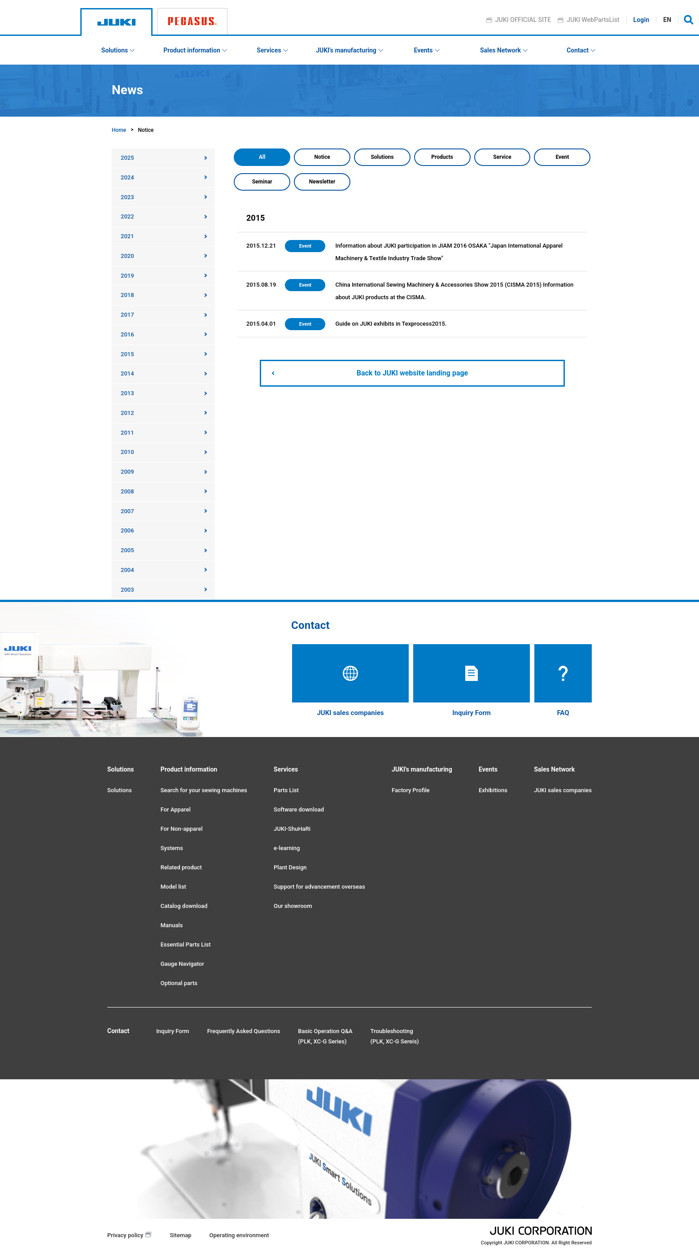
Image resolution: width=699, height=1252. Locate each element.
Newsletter (322, 182)
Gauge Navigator (182, 963)
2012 (127, 413)
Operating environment (239, 1235)
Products (442, 157)
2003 (127, 589)
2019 (127, 275)
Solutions (382, 157)
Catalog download (184, 906)
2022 (127, 216)
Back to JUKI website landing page (412, 373)
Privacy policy (125, 1235)
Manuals (172, 925)
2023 (127, 197)
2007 (127, 511)
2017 (127, 314)
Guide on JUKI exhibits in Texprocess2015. (390, 323)
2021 (127, 236)
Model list (173, 886)
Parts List (286, 790)
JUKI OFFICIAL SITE (523, 19)
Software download (299, 809)
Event (562, 157)
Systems (172, 848)
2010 (127, 452)
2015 (127, 354)
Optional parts (179, 983)
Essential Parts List (186, 944)
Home (119, 130)
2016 (127, 334)
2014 (127, 373)
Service (502, 157)
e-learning (287, 848)
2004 (127, 570)
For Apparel (176, 809)
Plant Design (290, 867)
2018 (127, 295)
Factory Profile (411, 790)
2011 (127, 432)
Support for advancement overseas (319, 886)
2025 (127, 157)
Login (641, 19)
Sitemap (180, 1235)
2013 (127, 393)
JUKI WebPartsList (593, 19)
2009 (127, 471)
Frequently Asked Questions (243, 1031)
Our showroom (293, 906)
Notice (322, 157)
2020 (127, 256)
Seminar (262, 182)
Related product (181, 867)
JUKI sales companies (563, 790)
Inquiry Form (172, 1031)
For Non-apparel (182, 828)
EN (668, 19)
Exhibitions (493, 790)
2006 (127, 530)
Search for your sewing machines (204, 790)
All (262, 157)
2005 (127, 550)
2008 (127, 491)
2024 (127, 177)
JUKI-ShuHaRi (292, 828)
